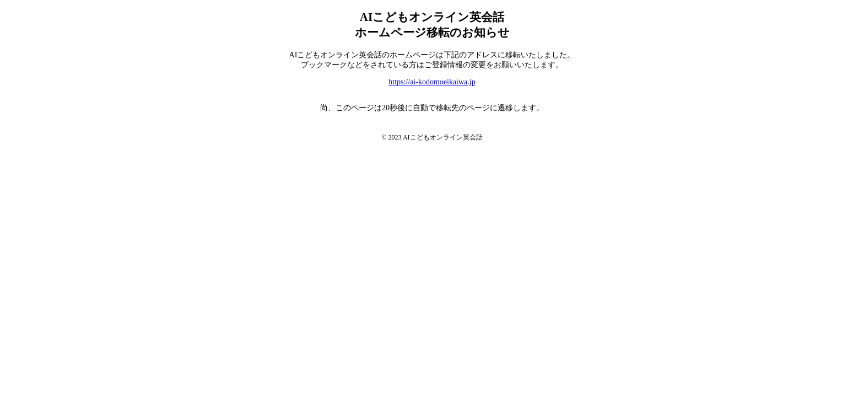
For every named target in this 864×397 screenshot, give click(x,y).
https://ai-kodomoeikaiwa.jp (431, 82)
